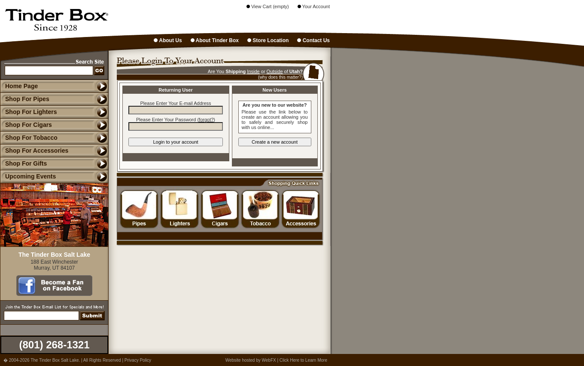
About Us (168, 40)
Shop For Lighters (28, 111)
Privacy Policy (138, 360)
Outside (275, 71)
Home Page (21, 86)
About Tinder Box (215, 40)
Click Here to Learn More (303, 360)
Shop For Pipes (24, 98)
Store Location (268, 40)
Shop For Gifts (23, 163)
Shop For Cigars (26, 124)
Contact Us (313, 40)
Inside (253, 71)
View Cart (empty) (267, 6)
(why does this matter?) (280, 77)
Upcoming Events (28, 176)
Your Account (314, 6)
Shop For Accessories (34, 150)
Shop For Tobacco (29, 137)
